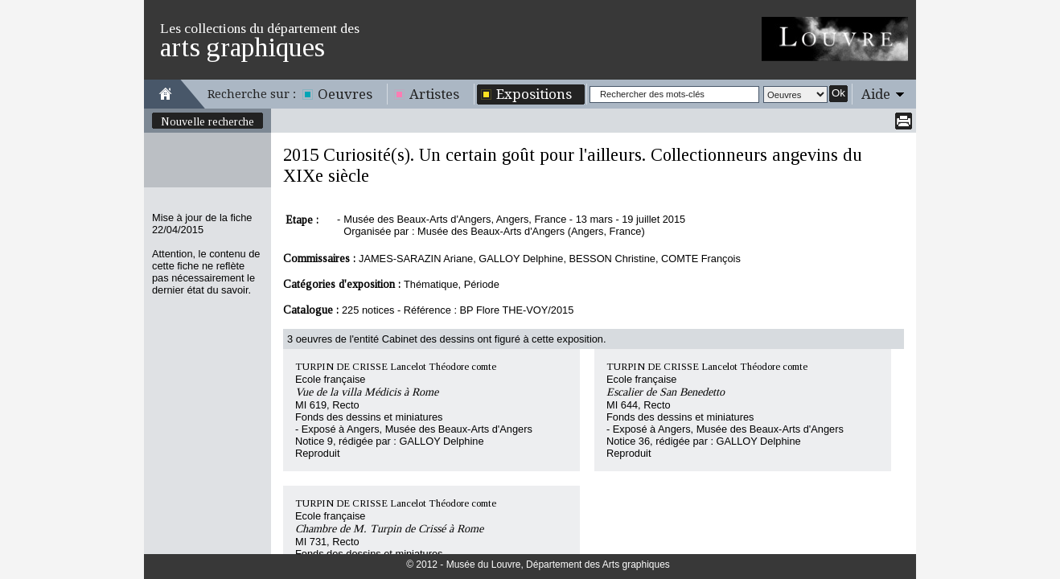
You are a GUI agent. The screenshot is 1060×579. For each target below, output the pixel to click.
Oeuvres (345, 94)
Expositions (534, 94)
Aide (875, 94)
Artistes (434, 94)
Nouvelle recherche (207, 121)
